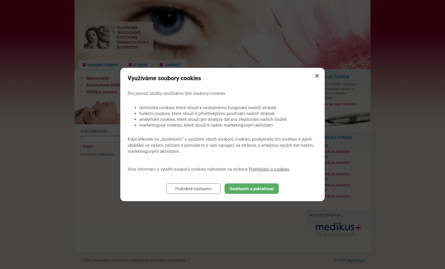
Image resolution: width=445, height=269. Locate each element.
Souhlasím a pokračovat (252, 188)
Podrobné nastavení (193, 188)
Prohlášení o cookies (269, 169)
